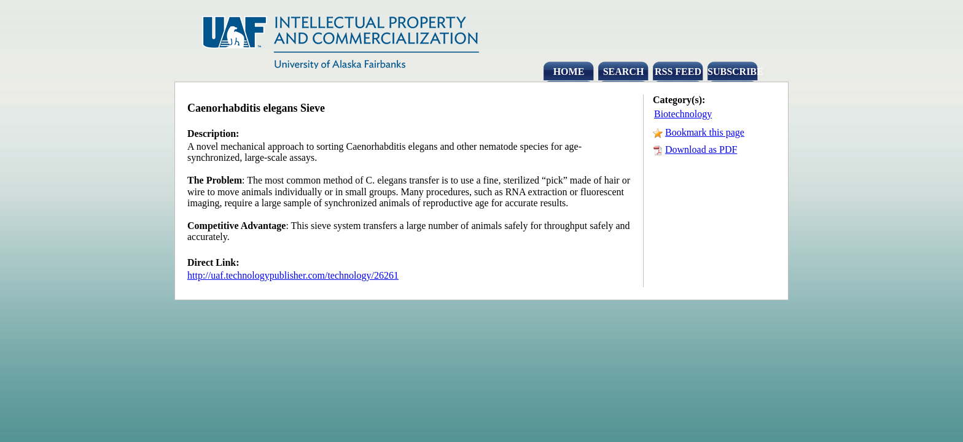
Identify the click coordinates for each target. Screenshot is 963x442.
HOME (569, 71)
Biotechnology (683, 114)
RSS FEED (678, 71)
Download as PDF (701, 149)
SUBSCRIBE (733, 71)
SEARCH (623, 71)
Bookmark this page (704, 132)
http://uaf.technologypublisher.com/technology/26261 (293, 275)
